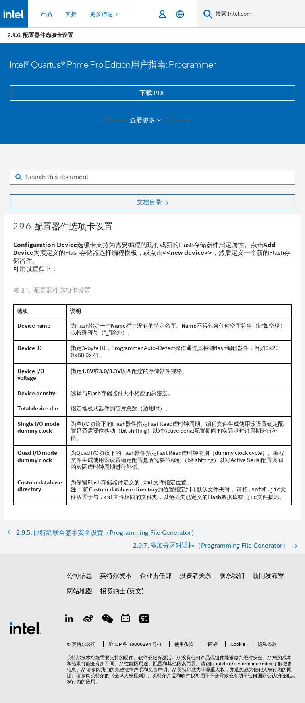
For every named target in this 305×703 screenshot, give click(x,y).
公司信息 (79, 576)
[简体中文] (180, 14)
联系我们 (232, 576)
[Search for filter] (152, 177)
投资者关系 (195, 576)
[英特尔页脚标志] (25, 628)
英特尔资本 (116, 576)
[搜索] (207, 14)
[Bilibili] (126, 620)
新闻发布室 (268, 576)
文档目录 (149, 202)
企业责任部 (156, 576)
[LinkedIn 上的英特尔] (70, 620)
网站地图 (79, 591)
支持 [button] (71, 13)
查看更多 (147, 120)
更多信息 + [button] (104, 13)
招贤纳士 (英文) (122, 591)
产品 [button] (46, 13)
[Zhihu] (145, 620)
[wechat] (107, 620)
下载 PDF (152, 93)
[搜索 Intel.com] (258, 14)
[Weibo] (88, 620)
